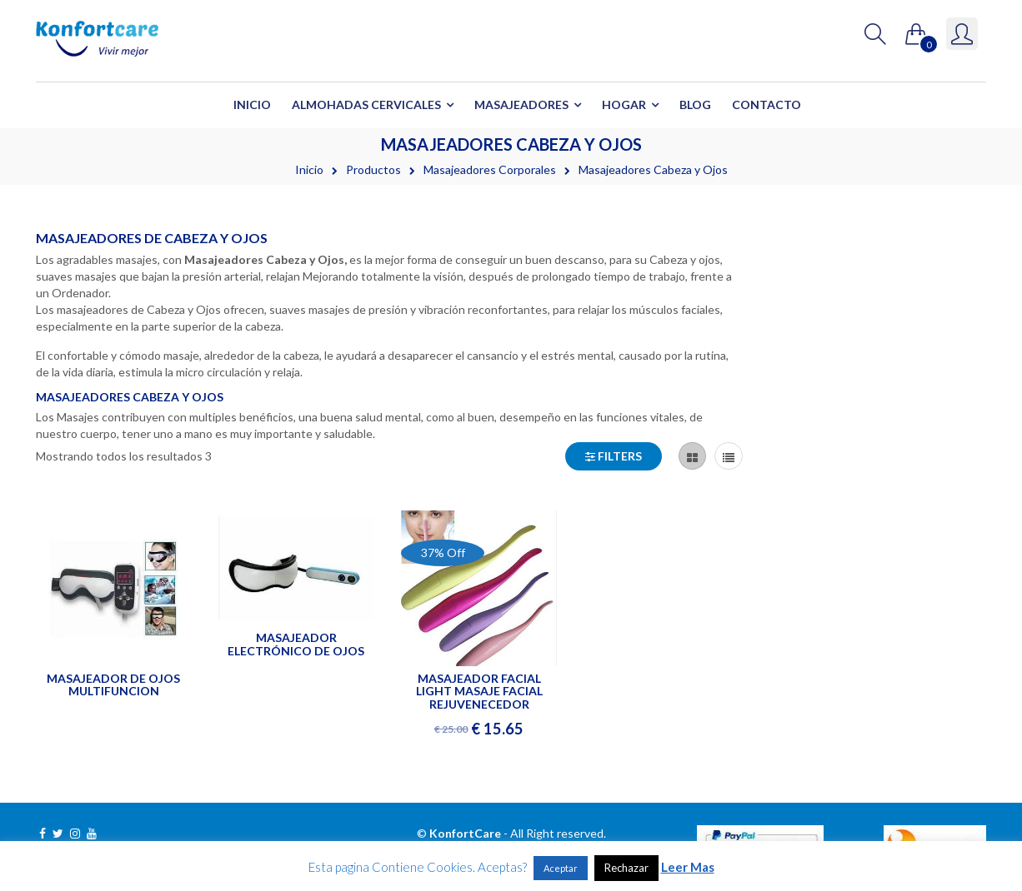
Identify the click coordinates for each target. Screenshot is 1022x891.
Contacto (766, 104)
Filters (613, 456)
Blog (695, 104)
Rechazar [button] (626, 867)
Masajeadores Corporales (489, 169)
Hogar (624, 104)
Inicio (252, 104)
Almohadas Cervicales (366, 104)
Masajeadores (521, 104)
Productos (373, 169)
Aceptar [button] (561, 868)
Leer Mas (687, 866)
